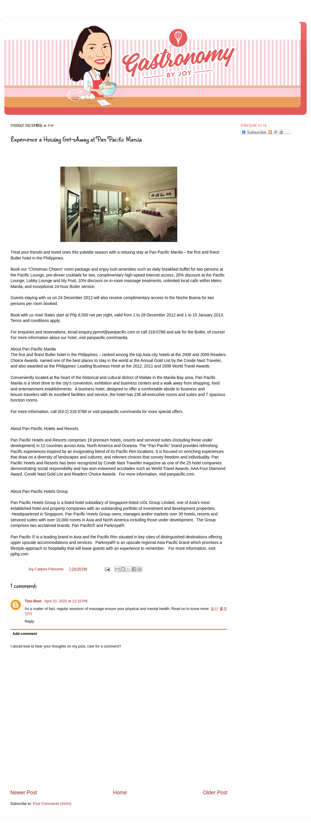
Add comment (24, 634)
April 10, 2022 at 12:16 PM (65, 601)
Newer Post (23, 792)
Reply (29, 621)
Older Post (215, 792)
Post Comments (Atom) (52, 804)
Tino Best (34, 601)
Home (120, 792)
